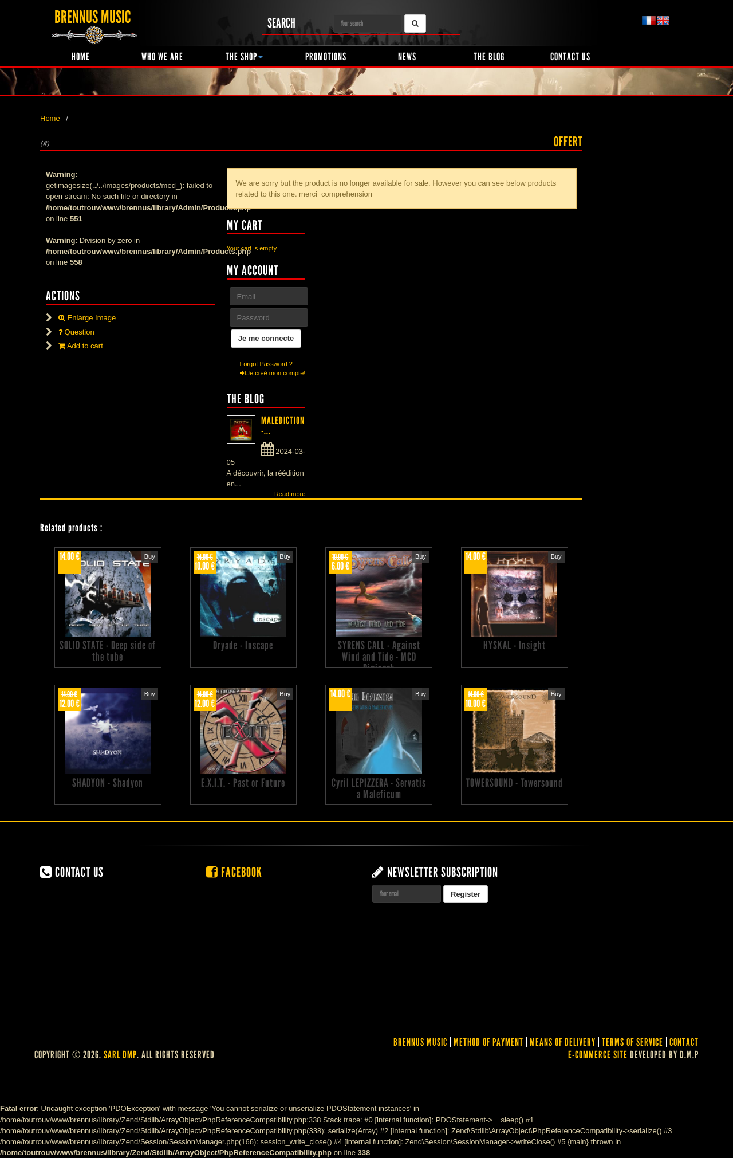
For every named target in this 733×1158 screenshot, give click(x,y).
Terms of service (632, 1042)
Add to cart (80, 345)
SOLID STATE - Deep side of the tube (108, 650)
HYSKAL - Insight (514, 645)
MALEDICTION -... (283, 425)
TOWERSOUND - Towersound (514, 782)
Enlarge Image (87, 317)
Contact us (570, 56)
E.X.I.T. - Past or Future (243, 782)
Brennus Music (420, 1042)
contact (684, 1042)
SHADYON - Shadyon (107, 782)
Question (76, 332)
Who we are (162, 56)
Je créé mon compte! (273, 373)
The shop (244, 56)
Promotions (325, 56)
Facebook (234, 872)
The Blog (489, 56)
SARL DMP (120, 1055)
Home (81, 56)
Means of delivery (563, 1042)
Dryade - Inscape (243, 645)
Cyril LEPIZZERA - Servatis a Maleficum (379, 788)
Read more (289, 493)
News (407, 56)
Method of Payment (488, 1042)
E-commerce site (598, 1055)
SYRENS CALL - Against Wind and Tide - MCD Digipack (379, 656)
